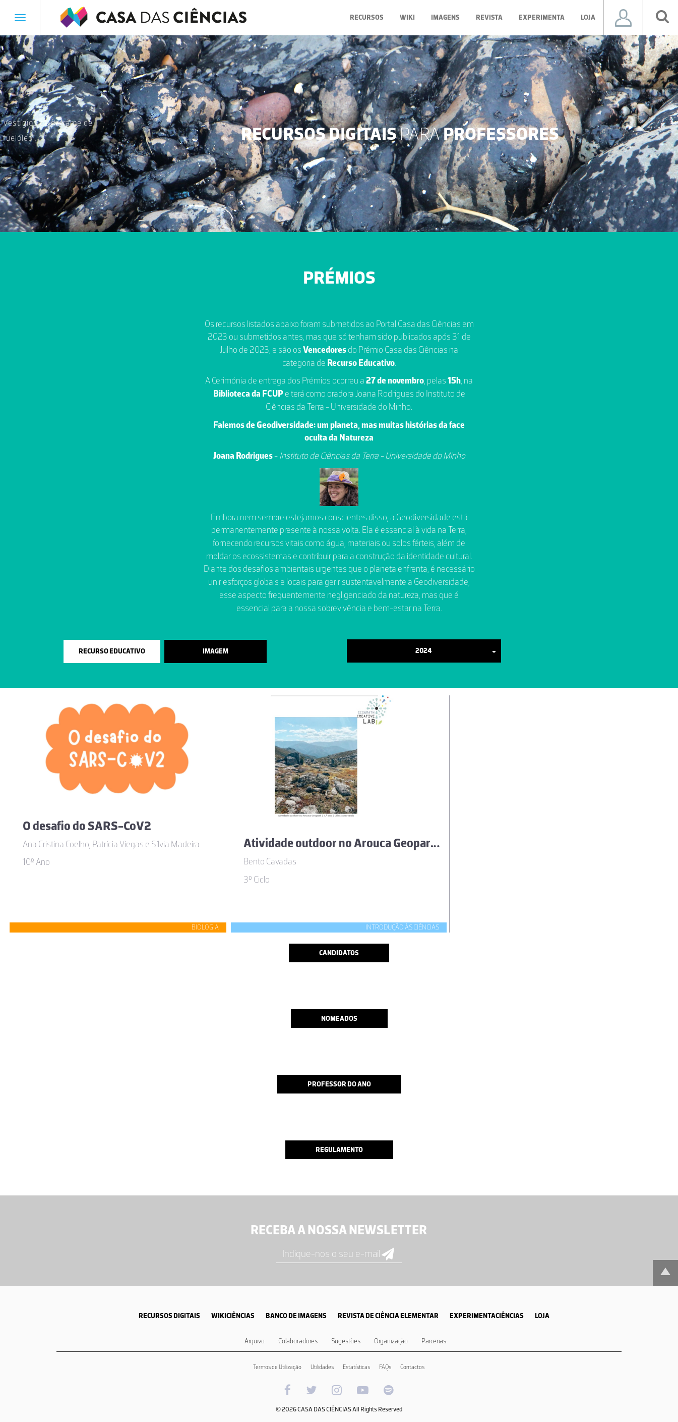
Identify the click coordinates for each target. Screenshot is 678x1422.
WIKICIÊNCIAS (233, 1315)
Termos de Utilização (277, 1367)
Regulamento (339, 1149)
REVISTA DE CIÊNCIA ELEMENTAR (388, 1315)
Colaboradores (298, 1341)
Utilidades (322, 1367)
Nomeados (339, 1018)
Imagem (215, 651)
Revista (489, 17)
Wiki (407, 17)
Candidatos (339, 953)
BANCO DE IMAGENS (296, 1315)
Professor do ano (339, 1084)
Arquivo (254, 1341)
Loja (588, 17)
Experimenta (542, 17)
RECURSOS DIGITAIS (169, 1315)
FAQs (385, 1367)
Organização (391, 1341)
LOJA (542, 1315)
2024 (455, 650)
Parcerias (433, 1341)
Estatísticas (356, 1367)
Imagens (445, 17)
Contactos (412, 1367)
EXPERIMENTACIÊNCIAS (487, 1315)
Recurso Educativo (112, 651)
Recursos (367, 17)
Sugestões (345, 1341)
